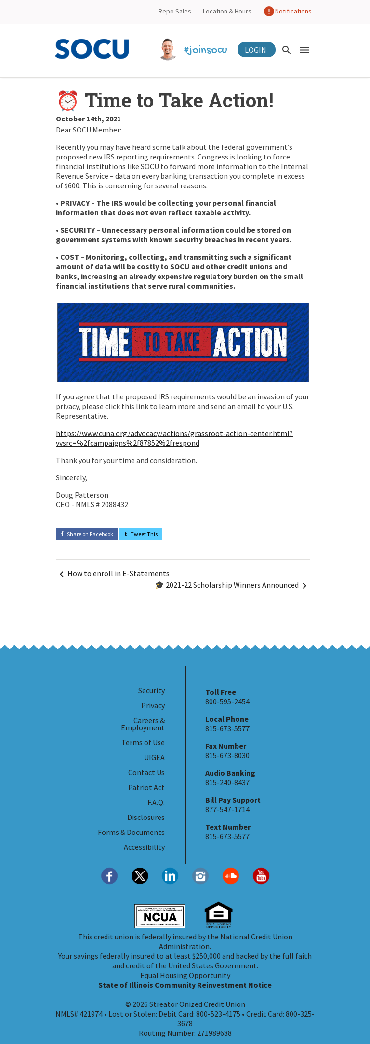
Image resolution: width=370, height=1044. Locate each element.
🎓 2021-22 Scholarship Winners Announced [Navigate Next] (232, 586)
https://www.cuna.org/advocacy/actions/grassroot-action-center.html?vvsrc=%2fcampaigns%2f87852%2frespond (174, 438)
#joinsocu (193, 50)
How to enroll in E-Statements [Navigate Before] (113, 574)
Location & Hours (227, 11)
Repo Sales (175, 11)
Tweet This (141, 534)
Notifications (287, 11)
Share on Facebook (87, 534)
